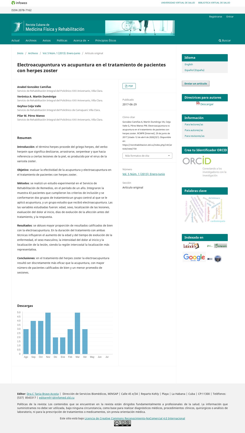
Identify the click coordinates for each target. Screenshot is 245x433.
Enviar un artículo (196, 83)
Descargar (205, 104)
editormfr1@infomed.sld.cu (56, 397)
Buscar (225, 40)
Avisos (47, 40)
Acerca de (80, 40)
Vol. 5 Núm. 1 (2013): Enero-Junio (61, 53)
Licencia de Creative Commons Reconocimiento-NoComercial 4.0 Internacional (135, 418)
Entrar (230, 16)
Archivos (31, 40)
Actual (15, 40)
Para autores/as (194, 130)
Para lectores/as (194, 124)
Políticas (62, 40)
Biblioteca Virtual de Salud (214, 2)
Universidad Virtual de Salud (178, 2)
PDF (130, 86)
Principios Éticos (105, 40)
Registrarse (215, 16)
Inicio (20, 53)
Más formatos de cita (137, 155)
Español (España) (194, 70)
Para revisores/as (194, 136)
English (189, 64)
